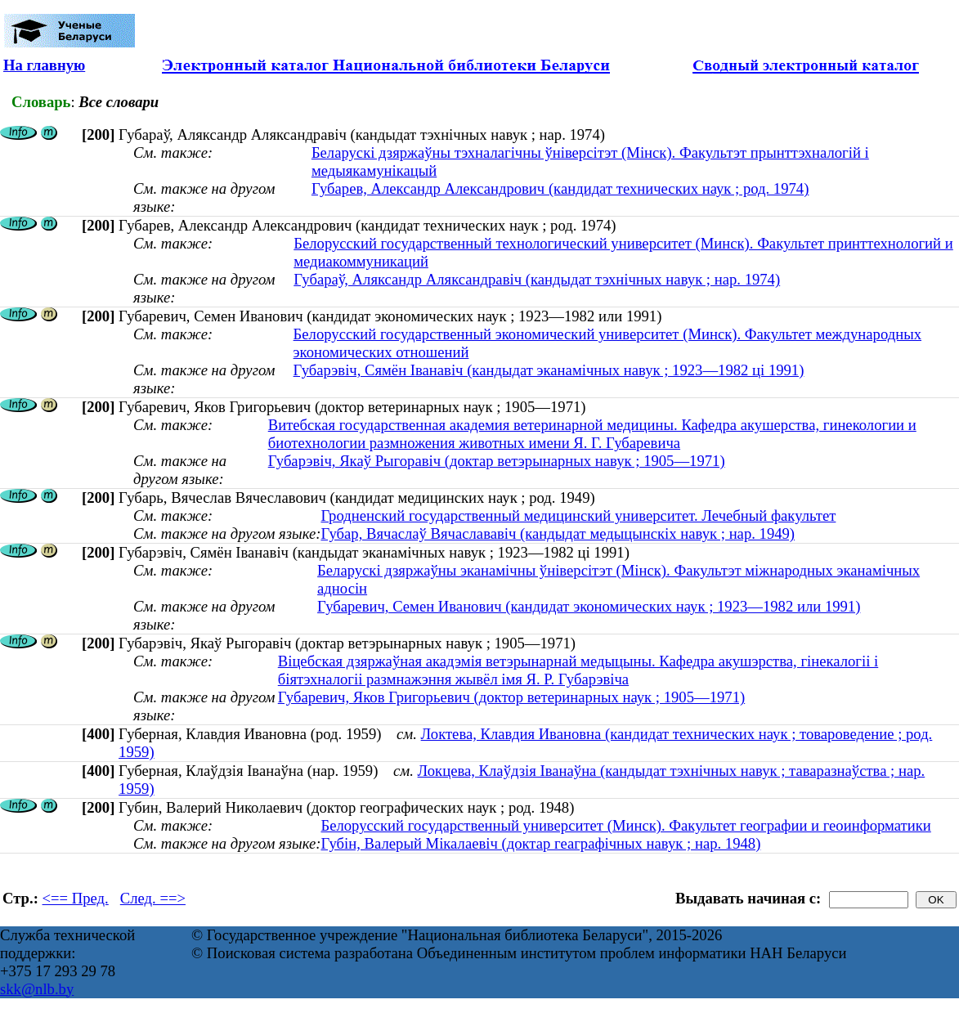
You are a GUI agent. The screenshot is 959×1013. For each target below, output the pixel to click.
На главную (44, 65)
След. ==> (153, 898)
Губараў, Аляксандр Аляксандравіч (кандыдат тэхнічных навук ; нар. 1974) (537, 279)
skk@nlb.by (37, 988)
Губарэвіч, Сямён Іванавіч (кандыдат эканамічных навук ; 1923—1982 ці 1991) (549, 370)
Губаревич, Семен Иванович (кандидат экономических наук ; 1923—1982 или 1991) (588, 606)
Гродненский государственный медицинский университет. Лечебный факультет (578, 515)
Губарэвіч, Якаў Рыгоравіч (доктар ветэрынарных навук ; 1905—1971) (496, 460)
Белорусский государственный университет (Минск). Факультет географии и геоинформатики (625, 825)
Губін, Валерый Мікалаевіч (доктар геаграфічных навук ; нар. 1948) (540, 843)
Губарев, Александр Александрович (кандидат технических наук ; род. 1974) (560, 188)
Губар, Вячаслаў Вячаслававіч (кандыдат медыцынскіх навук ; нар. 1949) (557, 533)
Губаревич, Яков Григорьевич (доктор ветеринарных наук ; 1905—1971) (511, 697)
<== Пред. (76, 898)
